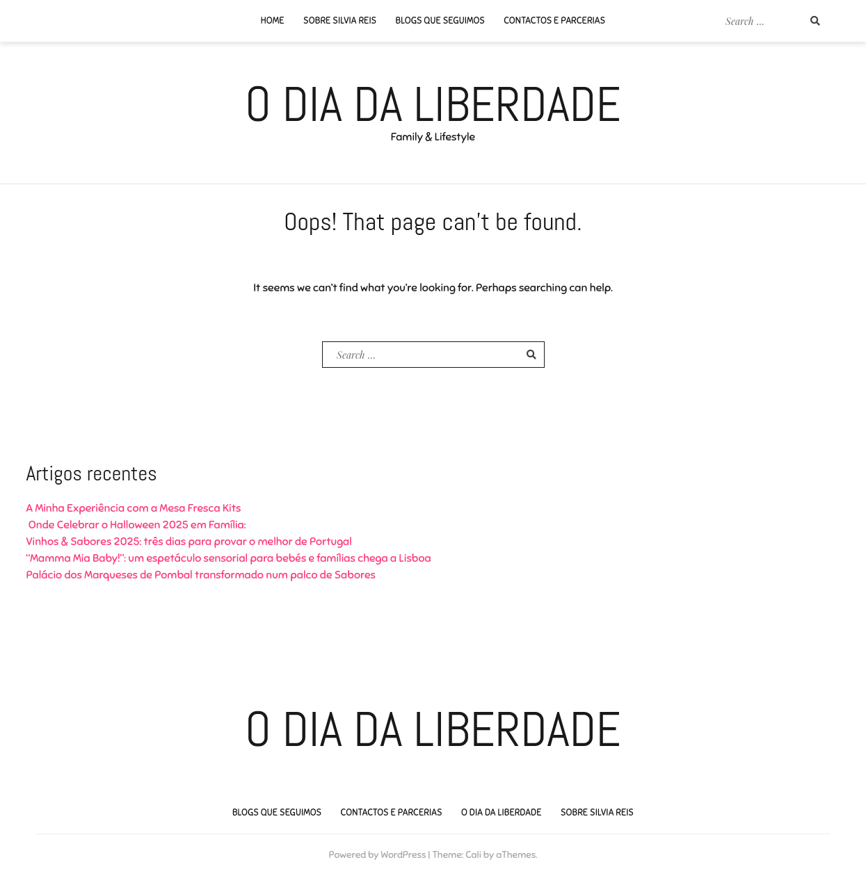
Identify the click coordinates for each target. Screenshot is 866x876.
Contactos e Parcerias (554, 20)
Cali (473, 855)
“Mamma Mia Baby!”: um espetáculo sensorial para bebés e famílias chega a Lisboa (228, 558)
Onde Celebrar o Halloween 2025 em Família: (136, 525)
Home (272, 20)
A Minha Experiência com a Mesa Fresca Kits (133, 508)
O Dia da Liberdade (433, 104)
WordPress (403, 855)
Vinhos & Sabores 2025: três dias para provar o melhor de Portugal (189, 542)
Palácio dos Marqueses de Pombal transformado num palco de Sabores (201, 575)
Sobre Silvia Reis (339, 20)
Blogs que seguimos (440, 20)
